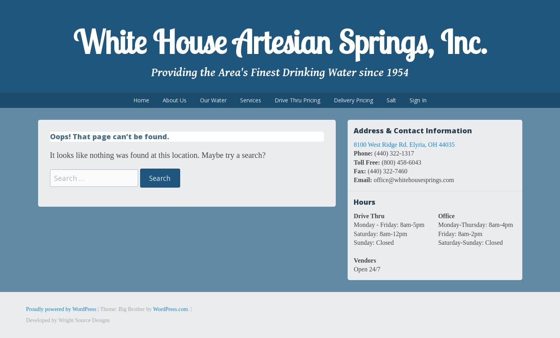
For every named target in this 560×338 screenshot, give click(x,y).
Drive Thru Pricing (297, 100)
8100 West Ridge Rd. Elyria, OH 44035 (404, 144)
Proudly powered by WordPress (61, 309)
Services (250, 100)
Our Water (213, 100)
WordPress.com (170, 309)
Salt (391, 100)
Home (141, 100)
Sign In (418, 100)
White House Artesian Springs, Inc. (280, 42)
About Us (175, 100)
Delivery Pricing (353, 100)
